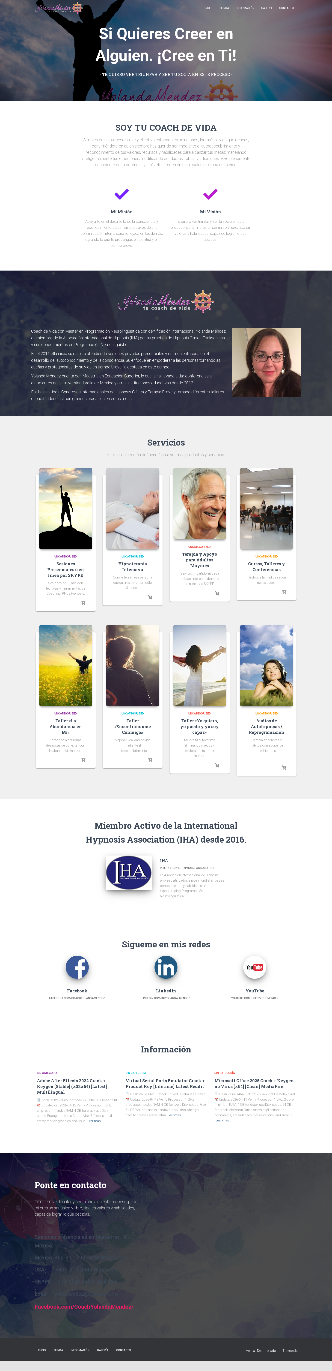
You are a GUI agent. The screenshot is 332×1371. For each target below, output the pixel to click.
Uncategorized (65, 556)
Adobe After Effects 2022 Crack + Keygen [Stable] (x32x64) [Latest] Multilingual (72, 1086)
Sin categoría (47, 1073)
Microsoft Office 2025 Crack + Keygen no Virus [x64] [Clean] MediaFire (254, 1083)
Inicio (209, 11)
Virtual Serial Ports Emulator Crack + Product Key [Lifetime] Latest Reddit (165, 1083)
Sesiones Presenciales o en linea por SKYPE (65, 569)
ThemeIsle (289, 1361)
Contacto (286, 11)
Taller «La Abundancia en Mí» (66, 726)
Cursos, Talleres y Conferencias (266, 566)
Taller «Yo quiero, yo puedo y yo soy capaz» (199, 726)
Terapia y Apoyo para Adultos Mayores (199, 559)
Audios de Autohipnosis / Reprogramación (266, 726)
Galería (266, 11)
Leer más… (95, 1121)
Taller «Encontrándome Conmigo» (132, 726)
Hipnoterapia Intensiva (132, 566)
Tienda (224, 11)
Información (245, 11)
